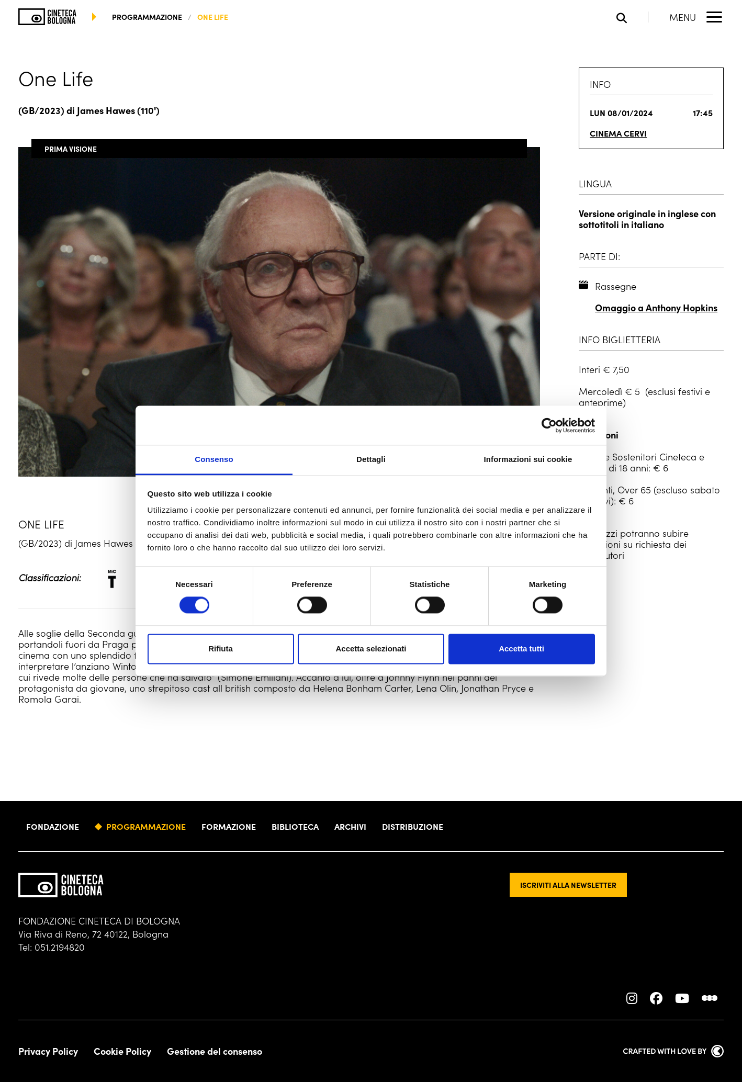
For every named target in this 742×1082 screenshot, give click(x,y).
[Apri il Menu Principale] (696, 17)
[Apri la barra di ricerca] (632, 17)
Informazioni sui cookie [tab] (528, 459)
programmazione (147, 17)
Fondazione (52, 826)
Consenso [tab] (214, 459)
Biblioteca (295, 826)
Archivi (350, 826)
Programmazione (146, 826)
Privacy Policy (48, 1051)
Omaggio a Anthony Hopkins (656, 307)
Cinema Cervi (618, 133)
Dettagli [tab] (371, 459)
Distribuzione (412, 826)
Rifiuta (220, 648)
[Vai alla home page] (47, 16)
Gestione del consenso (214, 1051)
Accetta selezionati (370, 648)
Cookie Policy (122, 1051)
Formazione (228, 826)
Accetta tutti (521, 648)
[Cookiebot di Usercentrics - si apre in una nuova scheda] (549, 425)
